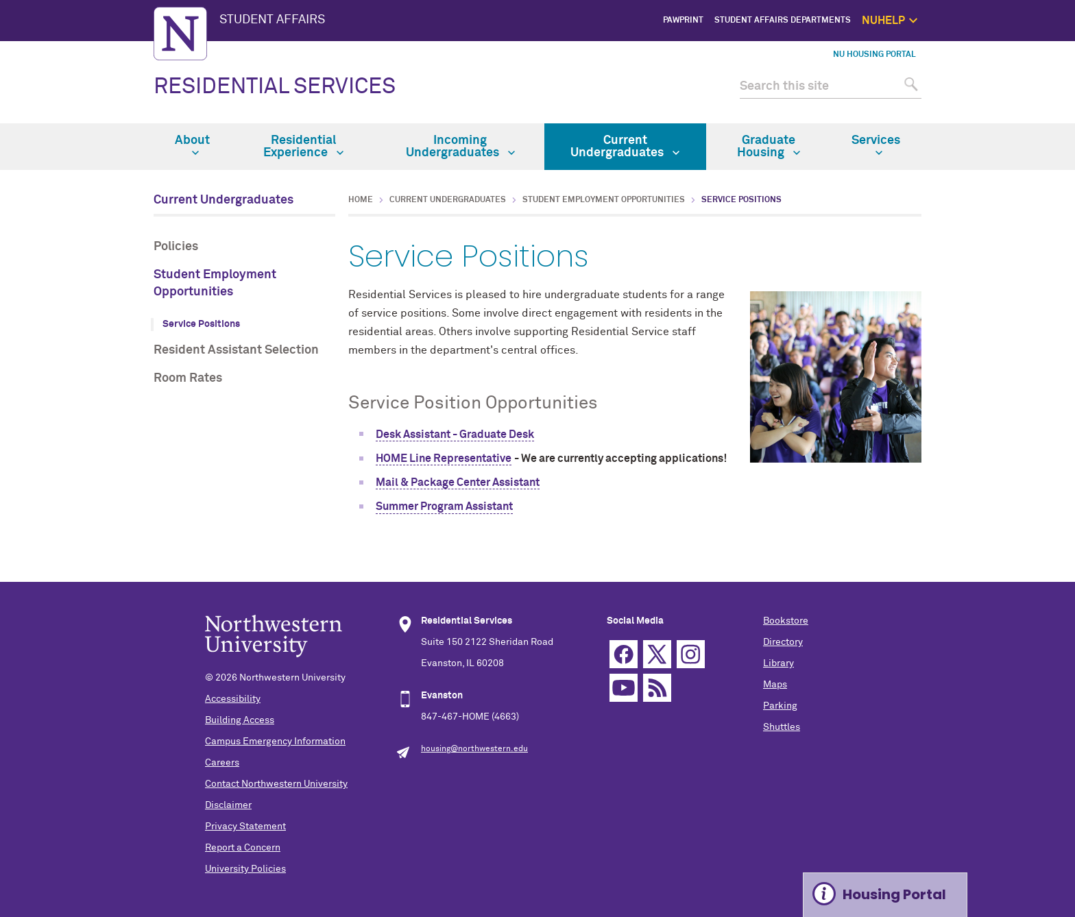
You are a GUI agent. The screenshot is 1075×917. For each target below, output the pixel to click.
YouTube (623, 688)
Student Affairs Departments (782, 20)
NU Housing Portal (874, 55)
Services (875, 145)
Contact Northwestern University (276, 784)
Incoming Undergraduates (460, 146)
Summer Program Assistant (444, 506)
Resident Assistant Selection (236, 350)
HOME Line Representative (443, 458)
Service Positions (201, 324)
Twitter (657, 654)
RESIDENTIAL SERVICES (275, 87)
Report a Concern (242, 848)
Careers (222, 763)
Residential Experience (303, 146)
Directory (783, 642)
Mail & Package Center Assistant (458, 482)
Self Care (992, 97)
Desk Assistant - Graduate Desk (455, 434)
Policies (176, 247)
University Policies (245, 869)
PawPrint (683, 20)
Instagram (691, 654)
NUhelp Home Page (973, 51)
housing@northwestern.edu (474, 749)
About (192, 145)
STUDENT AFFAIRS (272, 20)
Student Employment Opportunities (215, 283)
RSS (657, 688)
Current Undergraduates (624, 146)
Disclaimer (228, 805)
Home (360, 200)
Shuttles (781, 727)
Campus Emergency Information (275, 741)
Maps (775, 684)
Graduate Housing (768, 146)
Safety (998, 114)
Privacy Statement (245, 826)
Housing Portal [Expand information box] (894, 894)
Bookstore (785, 621)
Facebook (623, 654)
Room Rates (188, 378)
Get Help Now (984, 66)
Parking (780, 706)
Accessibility (233, 699)
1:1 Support (988, 82)
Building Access (239, 720)
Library (778, 663)
